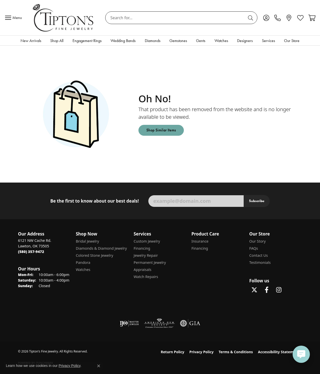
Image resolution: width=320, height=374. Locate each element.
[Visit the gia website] (190, 323)
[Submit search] (251, 18)
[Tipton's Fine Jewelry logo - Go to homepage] (63, 17)
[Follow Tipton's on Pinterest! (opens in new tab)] (291, 290)
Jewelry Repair (146, 255)
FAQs (253, 248)
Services (268, 40)
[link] (277, 18)
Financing (142, 248)
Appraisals (142, 269)
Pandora (83, 262)
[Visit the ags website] (159, 323)
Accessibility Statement (278, 351)
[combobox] (175, 18)
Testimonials (260, 262)
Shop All (56, 40)
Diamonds (153, 40)
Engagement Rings (87, 40)
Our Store (291, 40)
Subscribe (256, 201)
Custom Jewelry (147, 241)
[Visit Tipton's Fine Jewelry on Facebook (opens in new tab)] (266, 290)
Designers (245, 40)
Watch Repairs (146, 276)
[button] (266, 18)
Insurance (199, 241)
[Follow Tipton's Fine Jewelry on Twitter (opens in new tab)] (254, 290)
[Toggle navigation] (15, 18)
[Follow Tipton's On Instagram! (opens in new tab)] (279, 290)
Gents (200, 40)
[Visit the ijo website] (129, 323)
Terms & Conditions (236, 351)
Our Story (257, 241)
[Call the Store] (31, 251)
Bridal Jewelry (87, 241)
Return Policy (172, 351)
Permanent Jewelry (150, 262)
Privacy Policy (201, 351)
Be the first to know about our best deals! (94, 201)
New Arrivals (31, 40)
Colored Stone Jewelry (94, 255)
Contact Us (258, 255)
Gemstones (178, 40)
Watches (221, 40)
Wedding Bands (123, 40)
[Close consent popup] (98, 365)
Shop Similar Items (161, 130)
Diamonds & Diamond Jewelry (101, 248)
